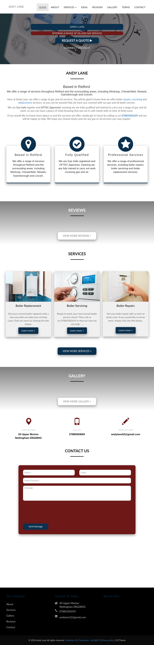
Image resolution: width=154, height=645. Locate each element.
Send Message (36, 526)
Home (42, 7)
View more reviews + (77, 235)
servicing (137, 99)
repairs (127, 99)
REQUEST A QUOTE (77, 40)
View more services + (77, 351)
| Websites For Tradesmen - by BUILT (82, 640)
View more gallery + (77, 401)
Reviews (97, 7)
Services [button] (70, 7)
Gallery (112, 7)
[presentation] (46, 512)
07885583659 (67, 611)
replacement (25, 102)
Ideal (84, 7)
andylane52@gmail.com (125, 434)
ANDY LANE (16, 6)
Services (11, 609)
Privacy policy (108, 640)
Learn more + (28, 330)
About (55, 7)
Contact (140, 7)
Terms (126, 7)
